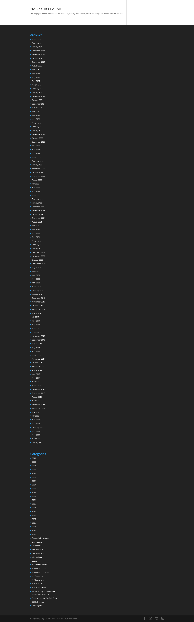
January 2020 (37, 294)
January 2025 (37, 92)
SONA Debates (38, 602)
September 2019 (38, 309)
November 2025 (38, 54)
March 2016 (36, 385)
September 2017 (38, 366)
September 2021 (38, 218)
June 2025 (36, 73)
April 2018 (36, 351)
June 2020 (36, 275)
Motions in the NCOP (40, 572)
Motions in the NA (39, 568)
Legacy (35, 561)
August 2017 (37, 370)
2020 (34, 462)
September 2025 (38, 62)
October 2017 (37, 362)
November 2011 (38, 404)
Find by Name (37, 549)
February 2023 (37, 161)
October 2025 (37, 58)
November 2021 (38, 210)
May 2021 (36, 233)
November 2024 (38, 96)
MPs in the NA (37, 584)
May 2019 (36, 324)
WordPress (72, 619)
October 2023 (37, 138)
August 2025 (37, 66)
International (37, 557)
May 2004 (36, 431)
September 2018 (38, 340)
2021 (34, 466)
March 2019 (36, 328)
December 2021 (38, 206)
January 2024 (37, 130)
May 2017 (36, 378)
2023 (34, 473)
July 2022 (35, 184)
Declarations (37, 542)
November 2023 (38, 134)
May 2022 (36, 187)
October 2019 (37, 305)
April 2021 (36, 237)
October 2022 (37, 172)
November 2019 (38, 302)
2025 (34, 504)
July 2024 (35, 111)
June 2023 (36, 146)
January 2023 (37, 165)
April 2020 (36, 283)
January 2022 (37, 203)
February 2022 (37, 199)
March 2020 (36, 286)
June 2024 (36, 115)
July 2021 (35, 226)
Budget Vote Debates (40, 538)
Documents (36, 546)
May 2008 (36, 419)
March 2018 (36, 355)
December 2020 (38, 252)
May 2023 (36, 149)
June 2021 (36, 229)
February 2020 (37, 290)
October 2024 (37, 100)
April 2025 (36, 81)
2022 (34, 469)
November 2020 (38, 256)
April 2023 (36, 153)
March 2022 (36, 195)
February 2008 (37, 427)
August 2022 (37, 180)
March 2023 (36, 157)
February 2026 (37, 43)
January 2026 (37, 47)
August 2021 (37, 222)
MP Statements (38, 580)
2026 (34, 526)
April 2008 (36, 423)
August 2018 (37, 343)
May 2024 (36, 119)
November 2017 (38, 359)
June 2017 (36, 374)
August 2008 (37, 412)
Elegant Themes (48, 619)
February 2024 (37, 127)
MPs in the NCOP (39, 587)
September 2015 (38, 393)
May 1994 (36, 435)
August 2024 (37, 108)
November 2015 (38, 389)
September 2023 (38, 142)
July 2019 (35, 317)
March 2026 (36, 39)
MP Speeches (37, 576)
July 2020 (35, 271)
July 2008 (35, 416)
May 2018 (36, 347)
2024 (34, 477)
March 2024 (36, 123)
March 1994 (36, 439)
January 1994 (37, 442)
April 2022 (36, 191)
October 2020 (37, 260)
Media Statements (39, 565)
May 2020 (36, 279)
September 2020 (38, 264)
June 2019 (36, 321)
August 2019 (37, 313)
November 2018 (38, 336)
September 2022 (38, 176)
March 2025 (36, 85)
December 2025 (38, 50)
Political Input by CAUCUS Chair (44, 598)
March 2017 (36, 381)
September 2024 (38, 104)
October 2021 (37, 214)
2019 (34, 458)
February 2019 (37, 332)
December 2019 (38, 298)
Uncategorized (38, 605)
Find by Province (38, 553)
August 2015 (37, 397)
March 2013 (36, 400)
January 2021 (37, 248)
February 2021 (37, 245)
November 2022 (38, 168)
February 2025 (37, 88)
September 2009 (38, 408)
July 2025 (35, 69)
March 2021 (36, 241)
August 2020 (37, 267)
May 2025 (36, 77)
